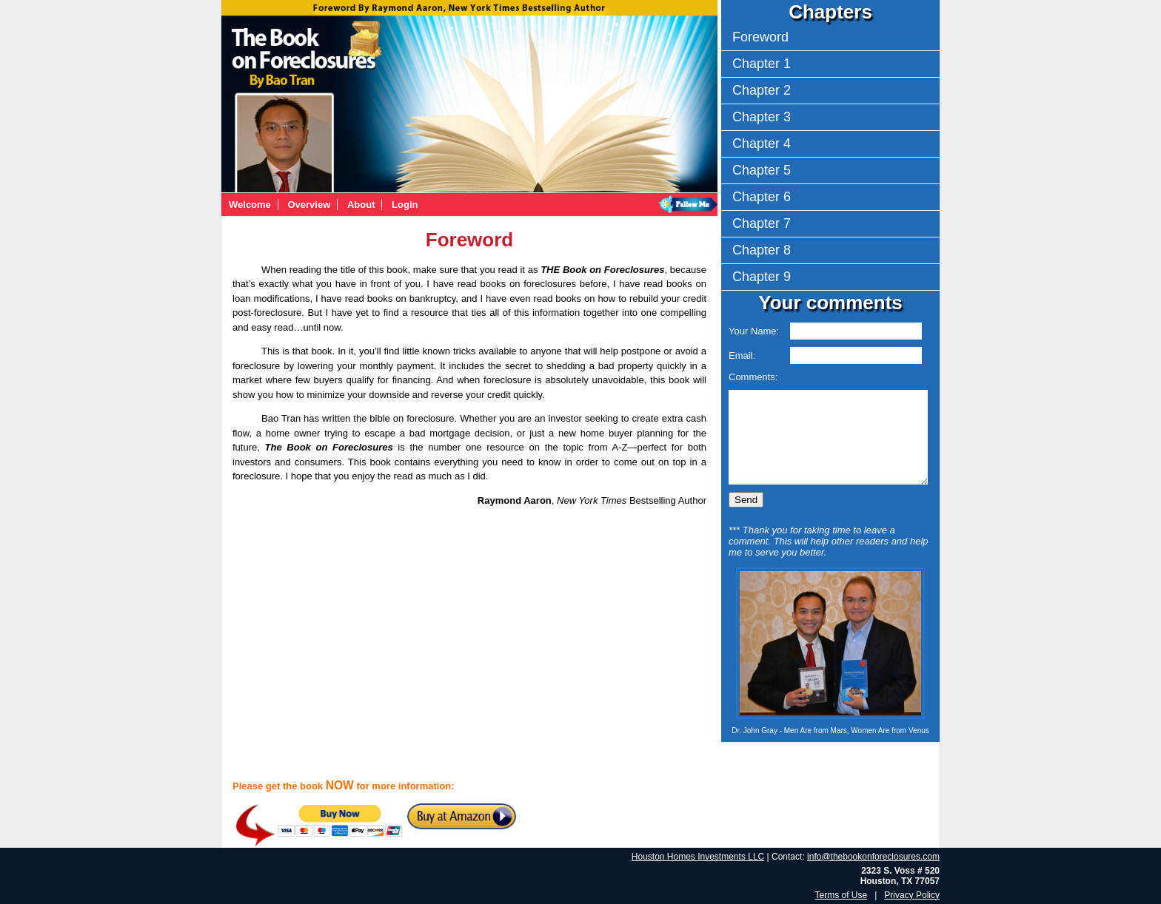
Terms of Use (841, 895)
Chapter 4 (761, 143)
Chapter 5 (761, 170)
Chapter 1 (761, 63)
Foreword (760, 37)
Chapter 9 (761, 276)
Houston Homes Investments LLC (698, 856)
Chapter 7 (761, 223)
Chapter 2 (761, 90)
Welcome (250, 204)
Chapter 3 (761, 116)
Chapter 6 (761, 196)
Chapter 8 (761, 250)
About (361, 204)
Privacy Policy (912, 895)
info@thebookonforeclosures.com (873, 856)
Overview (308, 204)
